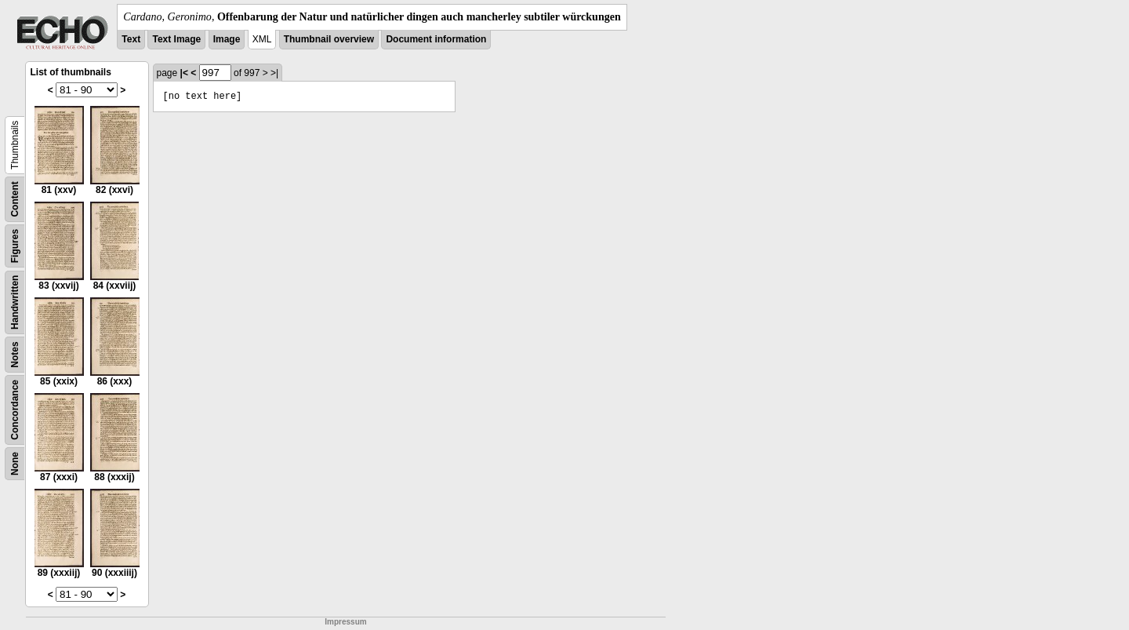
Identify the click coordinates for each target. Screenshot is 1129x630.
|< (184, 72)
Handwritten (14, 302)
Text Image (176, 39)
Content (14, 199)
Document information (436, 39)
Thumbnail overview (329, 39)
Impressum (345, 621)
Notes (14, 354)
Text (131, 39)
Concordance (14, 410)
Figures (14, 246)
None (14, 463)
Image (227, 39)
